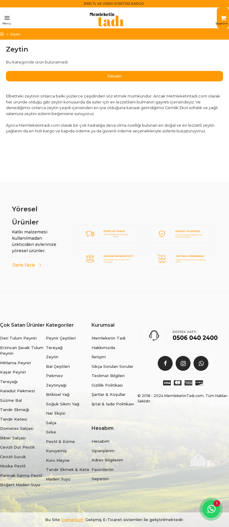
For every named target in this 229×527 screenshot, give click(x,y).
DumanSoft (72, 519)
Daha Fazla (24, 264)
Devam (114, 76)
